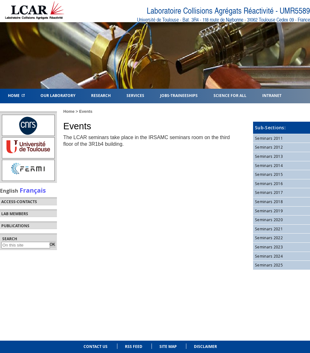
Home (16, 95)
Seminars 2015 (269, 174)
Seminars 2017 (269, 192)
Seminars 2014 (269, 165)
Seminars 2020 (269, 219)
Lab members (14, 214)
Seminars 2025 (269, 264)
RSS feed (133, 346)
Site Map (168, 346)
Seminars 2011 (269, 138)
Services (135, 95)
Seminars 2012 (269, 147)
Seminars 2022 (269, 237)
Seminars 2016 (269, 183)
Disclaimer (205, 346)
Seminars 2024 (269, 256)
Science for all (230, 95)
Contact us (96, 346)
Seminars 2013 (269, 156)
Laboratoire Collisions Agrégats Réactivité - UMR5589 (228, 11)
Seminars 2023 (269, 246)
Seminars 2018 (269, 201)
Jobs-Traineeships (179, 95)
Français (33, 190)
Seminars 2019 (269, 210)
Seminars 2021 (269, 228)
